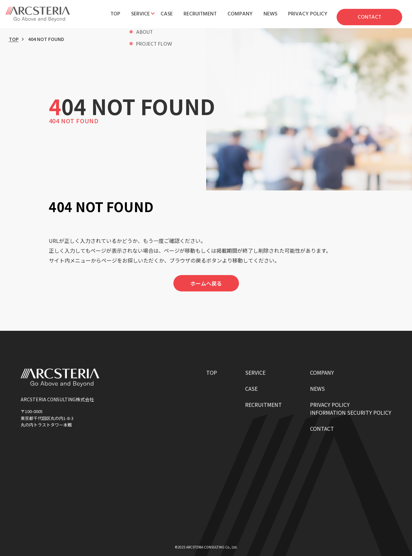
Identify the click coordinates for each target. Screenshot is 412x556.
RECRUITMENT (263, 404)
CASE (251, 388)
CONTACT (322, 428)
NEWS (317, 388)
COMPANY (322, 372)
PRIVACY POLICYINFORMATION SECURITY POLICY (350, 408)
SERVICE (255, 372)
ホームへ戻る (206, 283)
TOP (14, 39)
